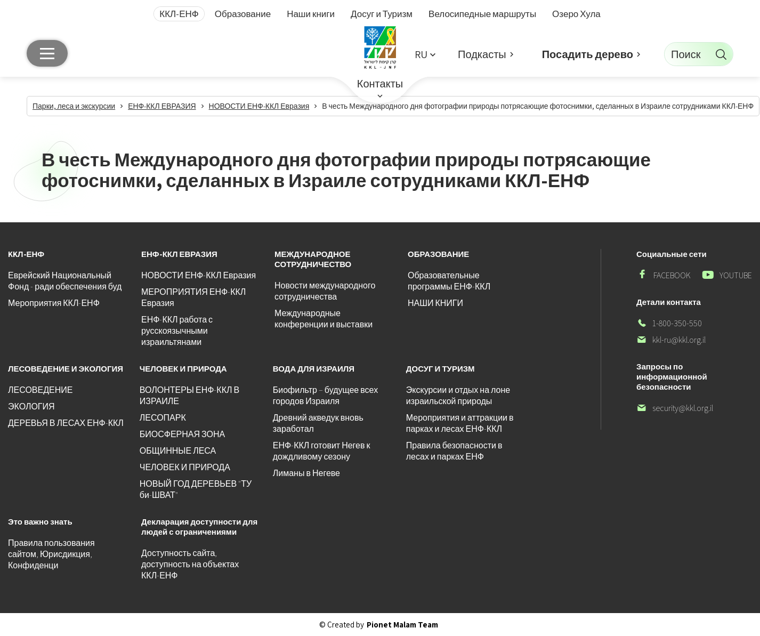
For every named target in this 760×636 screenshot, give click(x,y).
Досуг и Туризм (382, 14)
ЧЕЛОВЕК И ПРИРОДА (185, 467)
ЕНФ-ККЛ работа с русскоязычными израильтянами (177, 331)
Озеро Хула (576, 14)
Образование (243, 14)
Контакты (380, 84)
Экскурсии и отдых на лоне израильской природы (458, 395)
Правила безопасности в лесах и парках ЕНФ (454, 451)
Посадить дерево (587, 54)
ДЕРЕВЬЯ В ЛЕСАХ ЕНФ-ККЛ (66, 423)
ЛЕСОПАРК (163, 417)
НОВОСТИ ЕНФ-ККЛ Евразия (198, 275)
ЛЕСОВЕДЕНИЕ (40, 390)
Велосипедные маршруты (482, 14)
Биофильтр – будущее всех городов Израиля (325, 395)
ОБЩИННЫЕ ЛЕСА (178, 450)
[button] (425, 54)
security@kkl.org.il (674, 408)
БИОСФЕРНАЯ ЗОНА (182, 434)
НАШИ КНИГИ (435, 303)
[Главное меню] (47, 53)
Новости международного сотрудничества (324, 291)
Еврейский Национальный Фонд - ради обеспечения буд (65, 281)
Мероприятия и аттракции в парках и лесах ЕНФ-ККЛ (460, 423)
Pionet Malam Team (402, 624)
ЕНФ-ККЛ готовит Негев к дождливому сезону (321, 451)
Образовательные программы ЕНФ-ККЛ (449, 281)
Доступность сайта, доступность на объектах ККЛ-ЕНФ (190, 564)
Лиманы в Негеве (306, 473)
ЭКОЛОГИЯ (31, 406)
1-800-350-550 (669, 323)
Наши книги (311, 14)
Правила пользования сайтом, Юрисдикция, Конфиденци (51, 554)
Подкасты (482, 54)
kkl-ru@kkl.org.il (671, 339)
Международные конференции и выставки (323, 319)
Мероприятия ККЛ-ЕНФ (54, 303)
